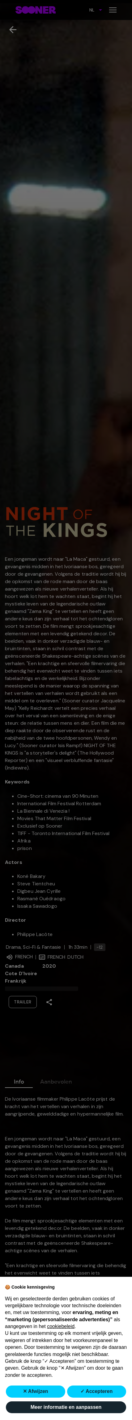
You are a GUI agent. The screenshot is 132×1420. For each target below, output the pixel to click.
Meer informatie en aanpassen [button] (66, 1407)
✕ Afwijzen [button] (35, 1391)
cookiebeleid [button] (61, 1326)
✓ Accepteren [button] (96, 1391)
